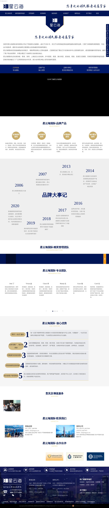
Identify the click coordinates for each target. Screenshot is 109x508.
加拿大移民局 (22, 501)
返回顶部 (108, 54)
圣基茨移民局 (91, 501)
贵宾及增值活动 (67, 70)
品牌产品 (42, 67)
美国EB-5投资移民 (80, 501)
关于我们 (89, 13)
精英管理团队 (93, 67)
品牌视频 (16, 67)
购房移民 (54, 13)
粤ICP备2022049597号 (61, 506)
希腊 (103, 482)
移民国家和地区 (20, 13)
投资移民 (43, 13)
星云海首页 (8, 13)
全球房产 (66, 13)
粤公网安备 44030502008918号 (81, 506)
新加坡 (92, 484)
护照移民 (31, 13)
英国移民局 (31, 501)
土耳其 (87, 484)
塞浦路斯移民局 (69, 501)
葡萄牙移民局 (13, 501)
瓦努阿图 (97, 482)
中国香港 (82, 484)
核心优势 (42, 70)
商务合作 (94, 493)
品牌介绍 (82, 493)
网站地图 (69, 506)
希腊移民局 (50, 501)
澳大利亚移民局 (59, 501)
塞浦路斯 (82, 482)
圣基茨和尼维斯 (90, 482)
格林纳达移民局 (40, 501)
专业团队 (16, 70)
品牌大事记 (67, 67)
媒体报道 (88, 493)
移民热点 (77, 13)
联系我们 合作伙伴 (93, 70)
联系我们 (100, 493)
